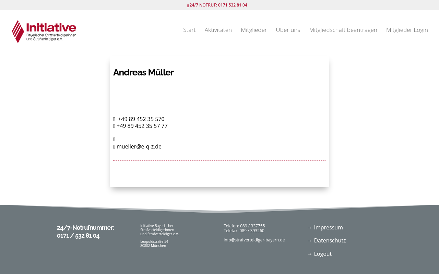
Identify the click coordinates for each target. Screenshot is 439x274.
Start (189, 30)
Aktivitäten (218, 30)
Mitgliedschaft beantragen (343, 30)
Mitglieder (254, 30)
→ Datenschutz (326, 240)
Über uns (288, 30)
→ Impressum (325, 227)
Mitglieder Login (407, 30)
